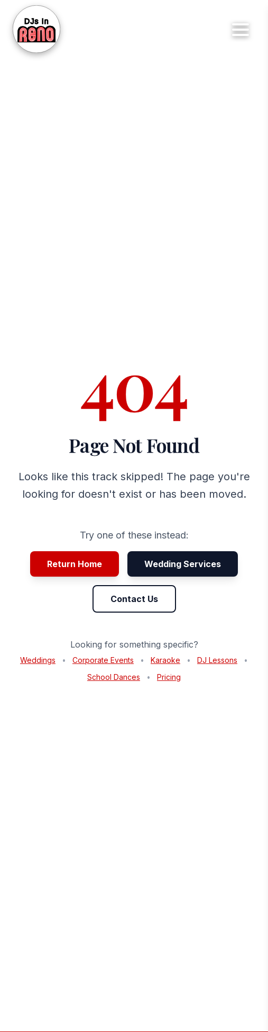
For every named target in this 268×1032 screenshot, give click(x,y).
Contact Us (134, 599)
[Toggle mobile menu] (240, 29)
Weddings (38, 660)
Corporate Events (103, 660)
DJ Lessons (217, 660)
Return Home (74, 564)
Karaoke (165, 660)
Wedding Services (182, 564)
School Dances (113, 676)
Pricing (169, 676)
